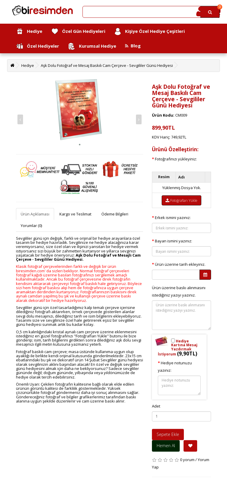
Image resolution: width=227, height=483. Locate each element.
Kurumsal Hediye (92, 46)
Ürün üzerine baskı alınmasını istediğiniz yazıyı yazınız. (178, 291)
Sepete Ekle (168, 434)
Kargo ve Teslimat (75, 214)
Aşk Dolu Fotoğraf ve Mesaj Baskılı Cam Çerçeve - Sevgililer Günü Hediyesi (107, 65)
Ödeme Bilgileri (114, 214)
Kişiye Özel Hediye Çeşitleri (149, 31)
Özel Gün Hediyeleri (78, 31)
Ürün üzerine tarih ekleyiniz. (180, 264)
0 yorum (187, 459)
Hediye (29, 31)
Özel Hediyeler (37, 46)
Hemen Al (166, 445)
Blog (133, 46)
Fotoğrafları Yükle (181, 200)
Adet (156, 406)
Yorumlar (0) (31, 225)
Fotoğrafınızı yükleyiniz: (176, 159)
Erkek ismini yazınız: (173, 217)
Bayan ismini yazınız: (173, 241)
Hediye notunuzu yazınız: (175, 366)
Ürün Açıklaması (35, 214)
